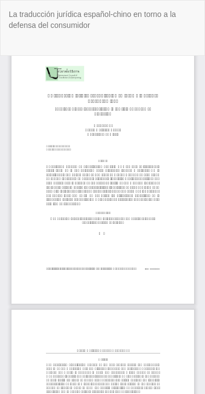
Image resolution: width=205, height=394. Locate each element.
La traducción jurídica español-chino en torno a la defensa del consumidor (92, 20)
